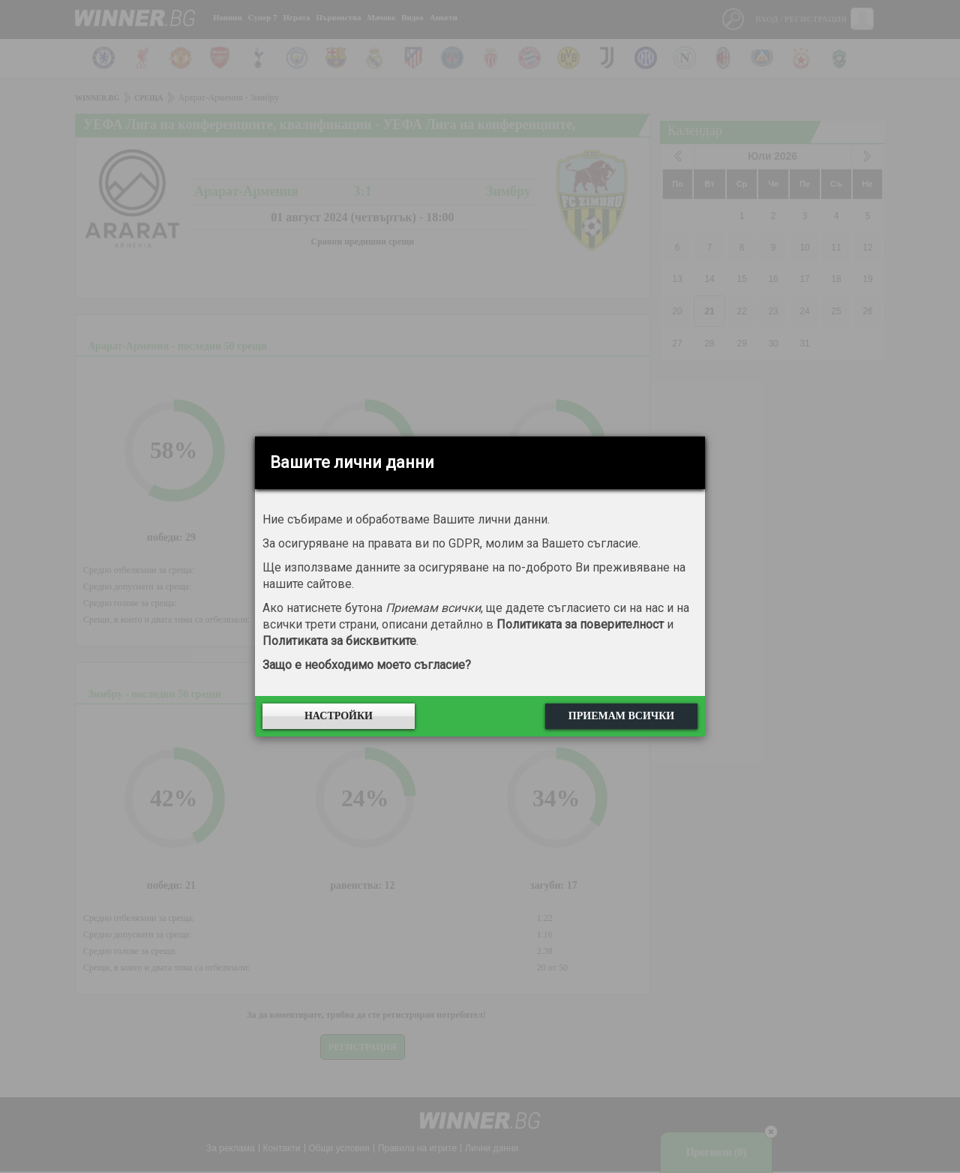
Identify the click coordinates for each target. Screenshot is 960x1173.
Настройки (338, 716)
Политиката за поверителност (580, 624)
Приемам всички (621, 716)
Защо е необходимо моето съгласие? (366, 665)
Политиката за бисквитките (339, 641)
